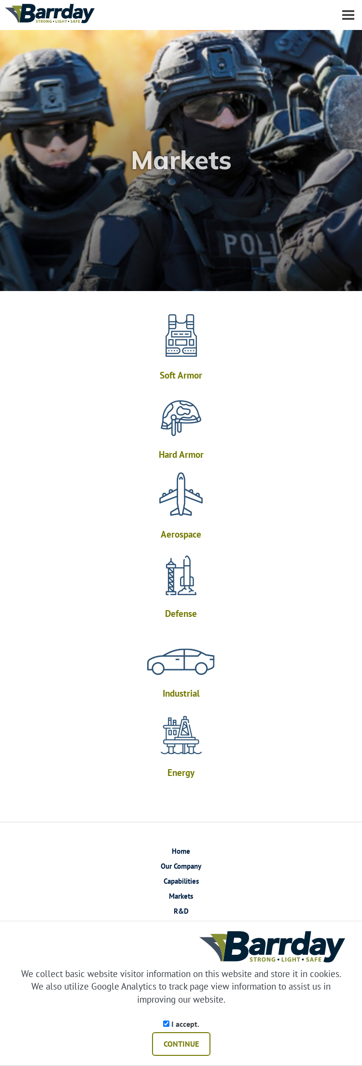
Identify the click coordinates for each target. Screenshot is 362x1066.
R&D (181, 911)
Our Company (181, 866)
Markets (181, 896)
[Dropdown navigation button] (348, 14)
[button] (342, 160)
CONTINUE (181, 1044)
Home (181, 851)
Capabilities (181, 881)
